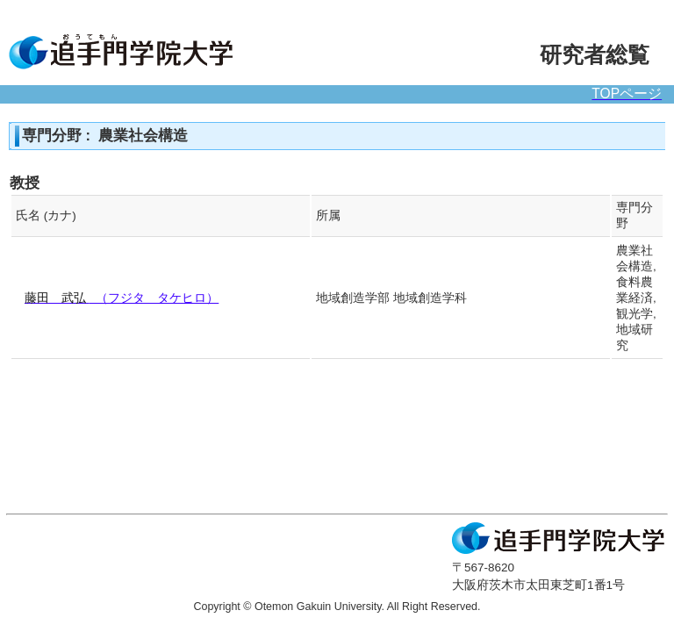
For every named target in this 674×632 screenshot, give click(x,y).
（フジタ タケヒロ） (122, 298)
